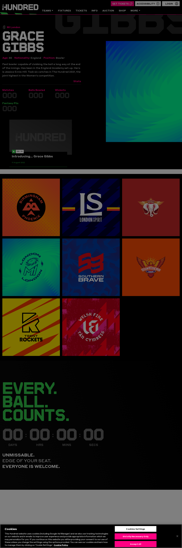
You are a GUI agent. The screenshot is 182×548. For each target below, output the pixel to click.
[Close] (177, 541)
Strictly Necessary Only (135, 541)
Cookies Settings (135, 533)
